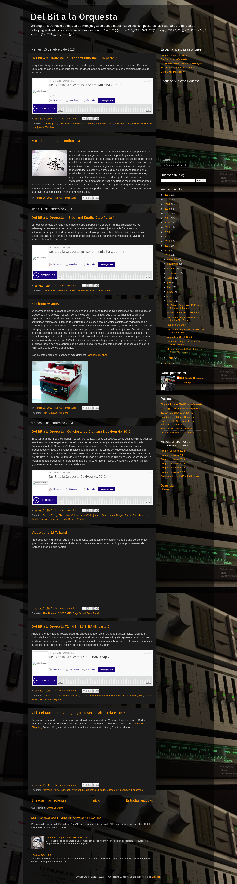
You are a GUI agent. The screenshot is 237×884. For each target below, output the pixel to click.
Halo (147, 515)
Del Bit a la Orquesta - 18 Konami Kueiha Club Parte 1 (73, 217)
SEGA (42, 699)
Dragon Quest (123, 515)
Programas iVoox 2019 (173, 463)
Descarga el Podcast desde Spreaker (180, 408)
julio (169, 282)
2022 (167, 213)
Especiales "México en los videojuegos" (182, 63)
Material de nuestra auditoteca (56, 141)
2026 (167, 194)
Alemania (48, 790)
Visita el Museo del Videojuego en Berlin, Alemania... (184, 350)
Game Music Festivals (67, 695)
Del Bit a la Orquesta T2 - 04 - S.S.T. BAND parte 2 (71, 626)
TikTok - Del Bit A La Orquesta (177, 428)
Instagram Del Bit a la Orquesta (177, 432)
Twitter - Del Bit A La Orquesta (177, 412)
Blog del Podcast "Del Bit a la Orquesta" (182, 404)
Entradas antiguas (139, 800)
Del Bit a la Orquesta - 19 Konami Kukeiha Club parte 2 (74, 58)
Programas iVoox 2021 (173, 455)
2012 (167, 363)
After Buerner (50, 613)
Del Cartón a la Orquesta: (174, 59)
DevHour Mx (108, 515)
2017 (167, 236)
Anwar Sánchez (62, 790)
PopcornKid (137, 790)
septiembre (173, 273)
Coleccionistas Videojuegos (85, 515)
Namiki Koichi (113, 695)
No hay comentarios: (66, 118)
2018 (167, 232)
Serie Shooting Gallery (173, 71)
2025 (167, 199)
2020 (167, 222)
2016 (167, 241)
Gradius (79, 123)
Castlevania (49, 290)
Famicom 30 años (45, 304)
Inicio (96, 800)
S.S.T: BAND (65, 613)
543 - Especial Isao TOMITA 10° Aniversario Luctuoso (66, 818)
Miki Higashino (122, 123)
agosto (171, 277)
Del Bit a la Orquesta (74, 16)
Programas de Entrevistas (174, 55)
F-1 (52, 695)
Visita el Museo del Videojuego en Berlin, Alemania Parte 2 (78, 713)
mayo (170, 291)
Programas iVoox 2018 (173, 467)
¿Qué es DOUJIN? (41, 855)
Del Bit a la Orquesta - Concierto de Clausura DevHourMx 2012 (81, 431)
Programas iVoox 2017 (173, 472)
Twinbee (49, 127)
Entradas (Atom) (55, 807)
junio (170, 287)
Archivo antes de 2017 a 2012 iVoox (180, 476)
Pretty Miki (137, 695)
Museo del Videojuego (118, 790)
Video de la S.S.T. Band (49, 532)
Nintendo (64, 413)
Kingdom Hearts (58, 519)
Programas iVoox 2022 (173, 450)
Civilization (64, 515)
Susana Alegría (76, 519)
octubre (171, 268)
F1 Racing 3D (50, 123)
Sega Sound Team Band (86, 613)
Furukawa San (66, 123)
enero (170, 357)
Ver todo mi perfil (186, 382)
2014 (167, 250)
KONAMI (89, 123)
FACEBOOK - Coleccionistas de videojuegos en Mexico (178, 422)
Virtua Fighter (54, 699)
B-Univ (46, 695)
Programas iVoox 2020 (173, 459)
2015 (167, 245)
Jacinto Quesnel (40, 519)
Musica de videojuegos (93, 695)
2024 (167, 204)
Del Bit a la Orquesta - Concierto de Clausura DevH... (185, 331)
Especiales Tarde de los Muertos (178, 67)
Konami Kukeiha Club (88, 290)
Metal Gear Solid (104, 123)
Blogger (156, 877)
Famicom (53, 413)
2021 (167, 218)
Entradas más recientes (48, 800)
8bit (45, 413)
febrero (171, 301)
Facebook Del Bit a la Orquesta (177, 417)
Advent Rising (50, 515)
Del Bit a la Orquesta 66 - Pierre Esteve (66, 837)
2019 (167, 227)
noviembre (173, 264)
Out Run (126, 695)
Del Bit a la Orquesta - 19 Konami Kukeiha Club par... (184, 306)
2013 (167, 255)
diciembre (172, 259)
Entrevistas (138, 515)
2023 (167, 208)
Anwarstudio (78, 790)
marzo (171, 296)
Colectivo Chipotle (95, 790)
